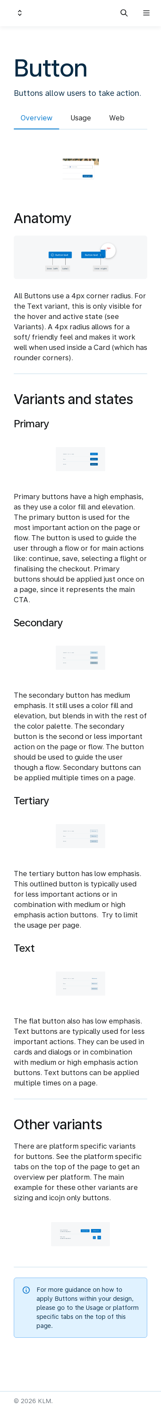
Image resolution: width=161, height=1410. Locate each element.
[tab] (36, 119)
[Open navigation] (146, 13)
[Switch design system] (19, 13)
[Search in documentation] (124, 13)
